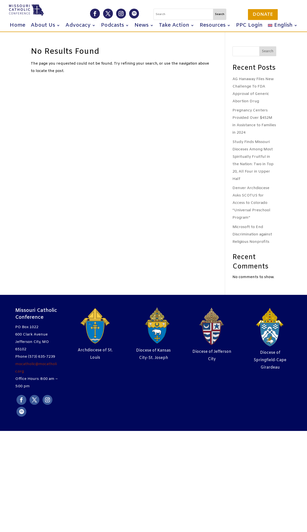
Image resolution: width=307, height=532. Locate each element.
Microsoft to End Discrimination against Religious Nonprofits (252, 234)
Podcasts (112, 26)
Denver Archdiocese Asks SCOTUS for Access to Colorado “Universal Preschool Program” (251, 203)
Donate (263, 14)
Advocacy (78, 26)
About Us (43, 26)
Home (17, 26)
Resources (213, 26)
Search (268, 51)
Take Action (174, 26)
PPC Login (249, 26)
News (141, 26)
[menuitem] (282, 26)
